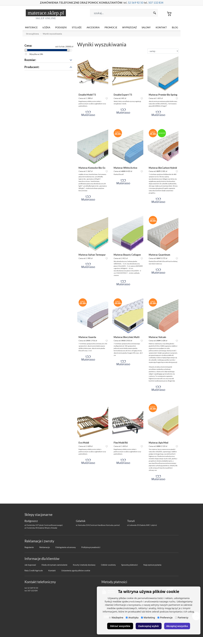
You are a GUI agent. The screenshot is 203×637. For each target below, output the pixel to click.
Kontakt (161, 27)
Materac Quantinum (159, 254)
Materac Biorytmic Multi (126, 337)
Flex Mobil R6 (121, 442)
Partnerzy (181, 617)
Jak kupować (30, 565)
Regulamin (29, 547)
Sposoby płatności (129, 565)
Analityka (132, 617)
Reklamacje (44, 547)
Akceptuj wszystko (177, 626)
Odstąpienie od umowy (65, 547)
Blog (175, 27)
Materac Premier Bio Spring (163, 94)
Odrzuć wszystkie (120, 626)
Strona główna (32, 33)
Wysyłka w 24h (36, 54)
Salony (146, 27)
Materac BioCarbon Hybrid (163, 167)
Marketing (148, 617)
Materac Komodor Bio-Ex (92, 167)
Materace (31, 27)
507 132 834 (156, 2)
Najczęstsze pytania (152, 565)
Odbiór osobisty (108, 565)
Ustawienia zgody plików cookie (75, 570)
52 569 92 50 (136, 2)
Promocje (110, 27)
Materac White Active (125, 167)
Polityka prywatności (90, 547)
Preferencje (165, 617)
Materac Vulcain (157, 337)
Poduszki (61, 27)
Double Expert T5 (123, 94)
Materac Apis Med (158, 442)
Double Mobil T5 (87, 94)
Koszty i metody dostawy (84, 565)
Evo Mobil (84, 442)
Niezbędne (116, 617)
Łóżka (46, 27)
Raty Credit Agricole (33, 570)
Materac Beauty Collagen (127, 254)
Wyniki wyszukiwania (52, 33)
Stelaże (77, 27)
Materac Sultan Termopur (92, 254)
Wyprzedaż (129, 27)
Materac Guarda (87, 337)
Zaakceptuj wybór (148, 626)
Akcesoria (93, 27)
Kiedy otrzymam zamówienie (54, 565)
